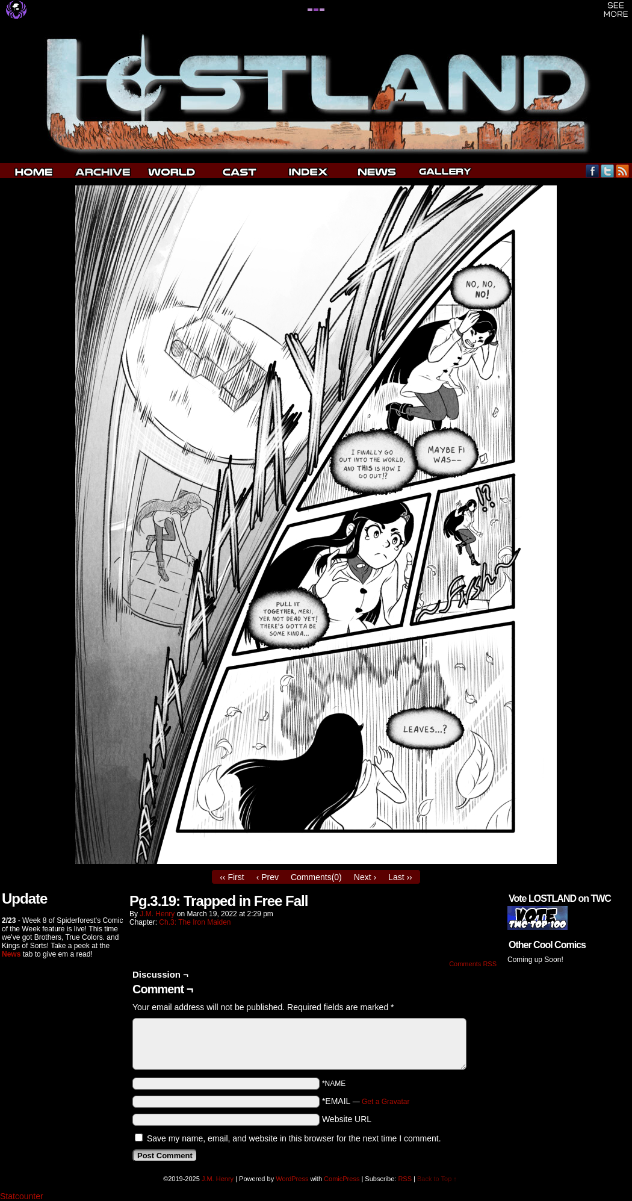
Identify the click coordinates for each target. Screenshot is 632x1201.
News (11, 954)
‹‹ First (232, 877)
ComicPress (341, 1178)
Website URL (346, 1119)
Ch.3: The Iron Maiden (195, 922)
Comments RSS (473, 963)
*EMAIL (366, 1101)
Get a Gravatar (385, 1101)
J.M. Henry (157, 914)
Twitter (607, 170)
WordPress (292, 1178)
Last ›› (400, 877)
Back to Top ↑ (437, 1178)
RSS (622, 170)
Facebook (592, 170)
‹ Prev (267, 877)
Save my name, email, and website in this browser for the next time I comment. (294, 1138)
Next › (365, 877)
